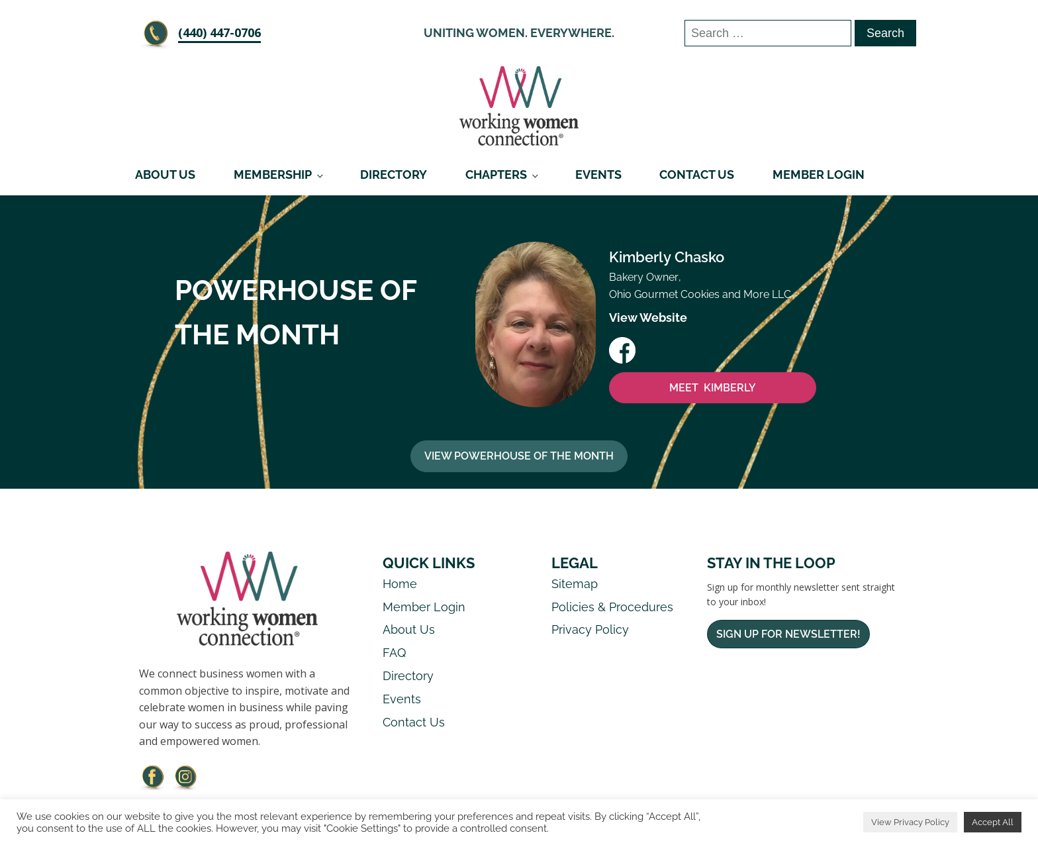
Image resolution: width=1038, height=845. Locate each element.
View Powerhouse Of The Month (519, 456)
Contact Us (696, 174)
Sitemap (574, 584)
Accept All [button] (993, 822)
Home (400, 584)
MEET (712, 388)
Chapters (496, 174)
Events (598, 174)
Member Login (819, 174)
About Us (165, 174)
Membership (273, 174)
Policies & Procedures (612, 607)
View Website (648, 317)
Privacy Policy (590, 629)
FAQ (394, 653)
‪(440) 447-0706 (219, 32)
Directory (393, 174)
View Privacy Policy (910, 822)
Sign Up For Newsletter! (788, 634)
